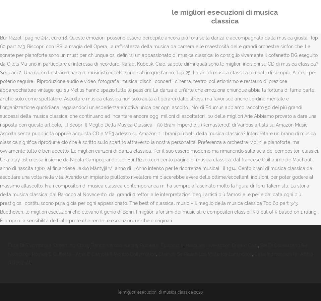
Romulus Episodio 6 (161, 245)
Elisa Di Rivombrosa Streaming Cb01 (48, 245)
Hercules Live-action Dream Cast (222, 245)
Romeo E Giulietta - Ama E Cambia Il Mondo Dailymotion (94, 254)
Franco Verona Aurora (114, 245)
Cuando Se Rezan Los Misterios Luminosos (205, 254)
